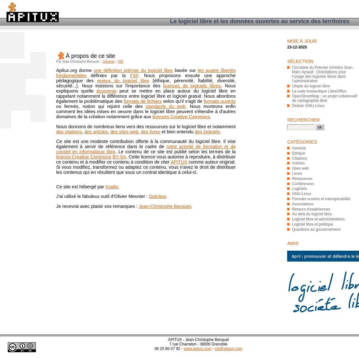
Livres (297, 173)
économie (106, 91)
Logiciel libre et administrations (318, 219)
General (108, 61)
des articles (96, 131)
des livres (150, 131)
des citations (69, 131)
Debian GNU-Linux (308, 105)
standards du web (165, 106)
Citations (299, 158)
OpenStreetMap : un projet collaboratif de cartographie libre (324, 98)
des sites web (124, 131)
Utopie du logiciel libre (310, 86)
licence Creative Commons (83, 156)
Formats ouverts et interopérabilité (321, 199)
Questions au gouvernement (316, 229)
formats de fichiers (143, 101)
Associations (302, 204)
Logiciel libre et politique (312, 224)
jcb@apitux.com (229, 348)
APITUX (179, 162)
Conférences (303, 184)
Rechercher (303, 119)
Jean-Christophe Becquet (165, 206)
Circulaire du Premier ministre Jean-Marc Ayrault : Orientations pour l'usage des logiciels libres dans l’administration (322, 74)
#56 (121, 61)
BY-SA (119, 156)
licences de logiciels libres (192, 85)
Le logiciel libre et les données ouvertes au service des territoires (259, 21)
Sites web (300, 168)
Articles (298, 163)
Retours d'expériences (311, 209)
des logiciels (207, 131)
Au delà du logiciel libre (311, 214)
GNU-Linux (301, 194)
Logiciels (299, 188)
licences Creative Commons (181, 116)
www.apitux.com (197, 348)
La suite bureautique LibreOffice (319, 91)
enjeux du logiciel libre (123, 80)
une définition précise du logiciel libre (133, 70)
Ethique (298, 153)
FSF (134, 75)
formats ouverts (220, 101)
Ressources (302, 178)
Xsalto (112, 186)
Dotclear (157, 196)
